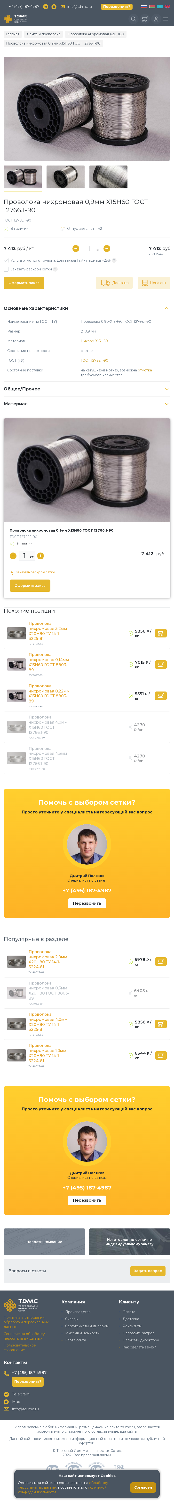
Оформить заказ (24, 283)
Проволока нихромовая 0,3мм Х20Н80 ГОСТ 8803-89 (49, 991)
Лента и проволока (43, 34)
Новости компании (44, 1242)
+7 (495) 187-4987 (24, 6)
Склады (71, 1319)
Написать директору (141, 1340)
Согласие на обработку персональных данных (24, 1336)
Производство (78, 1312)
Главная (12, 34)
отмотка (145, 370)
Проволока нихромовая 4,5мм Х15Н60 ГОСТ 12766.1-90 (48, 756)
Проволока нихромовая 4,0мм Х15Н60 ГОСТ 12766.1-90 (48, 725)
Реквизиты (132, 1326)
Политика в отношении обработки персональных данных (26, 1322)
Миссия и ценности (82, 1333)
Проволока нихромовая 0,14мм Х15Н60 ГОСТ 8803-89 (49, 662)
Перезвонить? (116, 6)
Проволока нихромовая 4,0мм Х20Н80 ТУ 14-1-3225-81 (48, 1022)
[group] (87, 109)
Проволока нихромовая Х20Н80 (96, 34)
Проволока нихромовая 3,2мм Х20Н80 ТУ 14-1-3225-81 (48, 631)
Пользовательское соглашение (20, 1347)
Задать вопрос (148, 1271)
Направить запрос (138, 1333)
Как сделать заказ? (139, 1347)
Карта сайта (75, 1340)
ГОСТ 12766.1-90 (94, 360)
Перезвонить (87, 903)
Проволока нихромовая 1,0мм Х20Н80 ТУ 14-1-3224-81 (47, 1053)
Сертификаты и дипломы (87, 1326)
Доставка (131, 1319)
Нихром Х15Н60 (94, 341)
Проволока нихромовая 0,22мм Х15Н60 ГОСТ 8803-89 (49, 693)
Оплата (129, 1312)
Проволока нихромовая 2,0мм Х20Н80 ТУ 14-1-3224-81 (48, 959)
